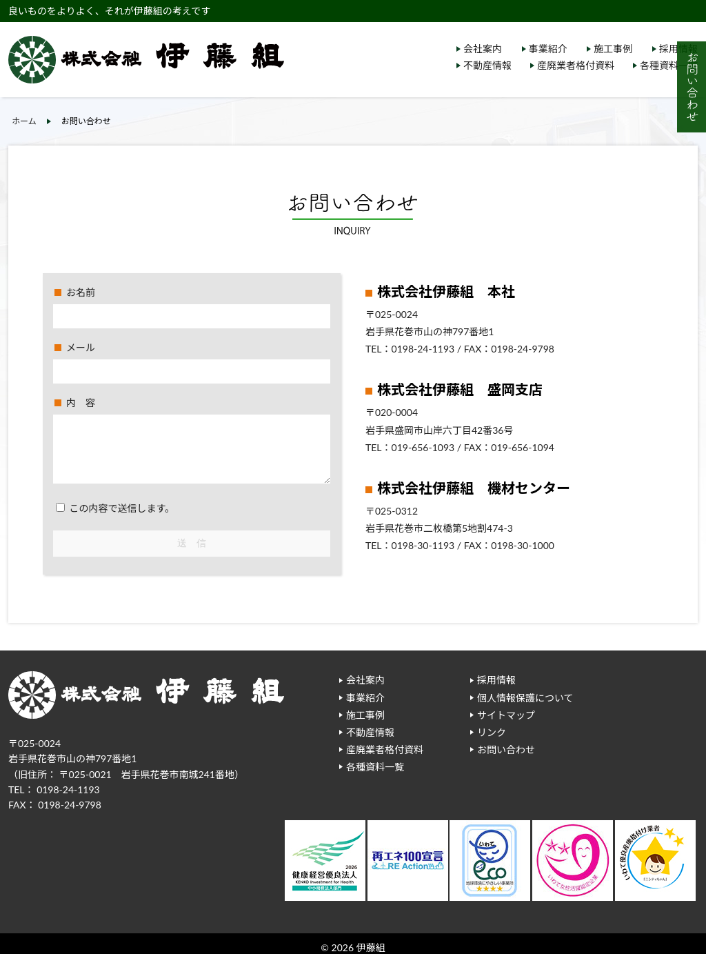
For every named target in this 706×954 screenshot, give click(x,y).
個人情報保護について (525, 698)
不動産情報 (487, 65)
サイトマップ (506, 715)
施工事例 (613, 48)
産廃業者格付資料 (575, 65)
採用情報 (496, 680)
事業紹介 (548, 48)
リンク (491, 732)
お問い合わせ (506, 749)
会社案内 (482, 48)
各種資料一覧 (669, 65)
